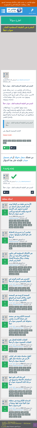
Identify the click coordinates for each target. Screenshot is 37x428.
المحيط (27, 370)
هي (9, 140)
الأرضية (20, 269)
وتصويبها (17, 393)
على (15, 225)
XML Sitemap (27, 423)
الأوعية (19, 225)
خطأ (5, 143)
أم (25, 290)
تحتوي (11, 225)
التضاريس (12, 274)
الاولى (25, 307)
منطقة (26, 412)
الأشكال (15, 267)
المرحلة (11, 391)
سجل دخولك (20, 157)
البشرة (5, 140)
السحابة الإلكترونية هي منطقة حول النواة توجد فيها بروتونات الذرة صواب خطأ (19, 403)
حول (11, 414)
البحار (17, 274)
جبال (28, 269)
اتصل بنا (4, 422)
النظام (11, 290)
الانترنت (15, 332)
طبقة (19, 220)
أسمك (28, 222)
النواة (15, 414)
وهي (24, 222)
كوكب (29, 367)
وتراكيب (16, 227)
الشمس (11, 288)
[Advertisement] (18, 51)
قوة (14, 246)
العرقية (11, 227)
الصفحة (11, 307)
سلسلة (15, 367)
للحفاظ (29, 243)
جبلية (20, 367)
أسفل (15, 222)
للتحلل (21, 349)
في (28, 288)
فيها (24, 391)
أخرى (21, 227)
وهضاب (11, 271)
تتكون (29, 267)
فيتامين (11, 243)
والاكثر (29, 307)
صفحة (26, 330)
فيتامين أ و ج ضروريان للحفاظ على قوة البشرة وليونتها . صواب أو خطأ (20, 234)
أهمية (11, 309)
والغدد (30, 225)
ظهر (23, 370)
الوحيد (24, 288)
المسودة (12, 395)
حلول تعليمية (12, 284)
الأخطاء (11, 393)
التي (25, 267)
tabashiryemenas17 (14, 218)
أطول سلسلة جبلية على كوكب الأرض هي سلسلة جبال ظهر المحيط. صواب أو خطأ (20, 358)
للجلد (24, 140)
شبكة (11, 332)
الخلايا (26, 220)
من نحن (4, 424)
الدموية (25, 225)
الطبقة (13, 140)
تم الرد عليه (18, 181)
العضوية (30, 349)
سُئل (18, 80)
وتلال (16, 271)
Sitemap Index (11, 422)
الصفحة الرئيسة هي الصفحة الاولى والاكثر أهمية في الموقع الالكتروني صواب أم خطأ (20, 297)
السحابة (11, 412)
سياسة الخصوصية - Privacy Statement (12, 423)
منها (10, 269)
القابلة (16, 349)
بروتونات (28, 414)
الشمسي (16, 290)
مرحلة (25, 393)
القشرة (15, 269)
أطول (11, 367)
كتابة (30, 393)
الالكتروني (24, 309)
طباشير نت (4, 426)
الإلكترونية (17, 412)
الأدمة (11, 220)
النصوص (11, 334)
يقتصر (20, 332)
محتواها (26, 332)
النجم (20, 288)
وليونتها (23, 246)
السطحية (19, 140)
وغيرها (20, 271)
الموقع (18, 309)
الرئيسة (16, 307)
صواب (29, 140)
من (22, 220)
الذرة (11, 416)
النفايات (11, 349)
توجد (11, 222)
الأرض (11, 370)
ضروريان (24, 243)
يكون (20, 391)
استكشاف (29, 391)
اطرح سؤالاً (15, 20)
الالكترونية (17, 330)
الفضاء (25, 271)
